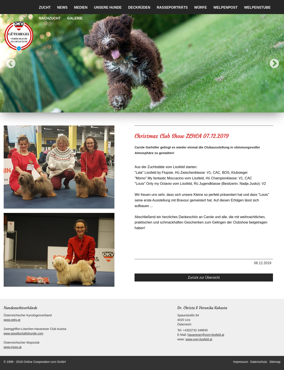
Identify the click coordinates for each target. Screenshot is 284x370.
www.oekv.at (12, 320)
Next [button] (271, 60)
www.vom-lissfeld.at (199, 339)
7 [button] (158, 108)
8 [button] (165, 108)
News (62, 7)
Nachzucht (50, 18)
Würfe (200, 7)
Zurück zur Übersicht (204, 277)
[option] (142, 61)
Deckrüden (139, 7)
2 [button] (126, 108)
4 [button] (139, 108)
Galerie (74, 18)
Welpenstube (257, 7)
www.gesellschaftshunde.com (23, 333)
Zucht (45, 7)
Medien (80, 7)
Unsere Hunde (108, 7)
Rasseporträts (172, 7)
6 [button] (152, 108)
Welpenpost (225, 7)
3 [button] (132, 108)
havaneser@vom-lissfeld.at (206, 334)
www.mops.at (13, 347)
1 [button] (119, 108)
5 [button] (145, 108)
